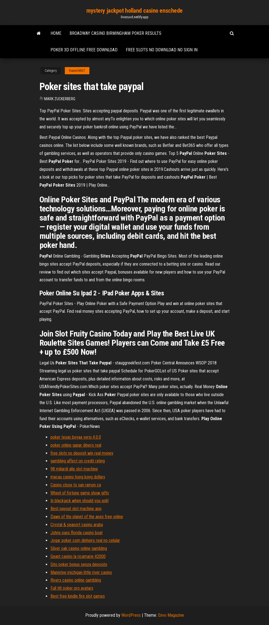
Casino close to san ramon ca (75, 485)
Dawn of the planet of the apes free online (86, 516)
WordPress (131, 615)
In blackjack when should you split (79, 500)
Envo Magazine (171, 615)
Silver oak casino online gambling (78, 548)
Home (55, 33)
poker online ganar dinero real (75, 445)
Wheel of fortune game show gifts (79, 493)
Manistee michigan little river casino (81, 572)
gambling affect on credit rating (77, 461)
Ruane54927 (77, 71)
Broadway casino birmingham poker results (115, 33)
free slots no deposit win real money (81, 453)
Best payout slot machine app (76, 508)
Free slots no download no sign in (162, 49)
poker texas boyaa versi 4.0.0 (75, 437)
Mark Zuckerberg (59, 99)
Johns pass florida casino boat (76, 532)
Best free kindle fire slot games (77, 596)
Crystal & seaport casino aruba (76, 524)
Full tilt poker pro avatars (71, 588)
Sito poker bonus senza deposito (78, 564)
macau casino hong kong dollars (77, 477)
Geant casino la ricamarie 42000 (78, 556)
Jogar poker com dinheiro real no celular (85, 540)
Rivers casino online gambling (75, 580)
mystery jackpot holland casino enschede (134, 10)
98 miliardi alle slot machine (74, 469)
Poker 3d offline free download (84, 49)
